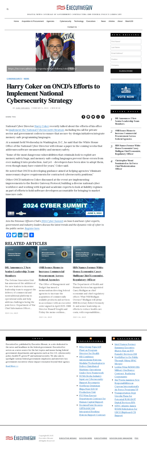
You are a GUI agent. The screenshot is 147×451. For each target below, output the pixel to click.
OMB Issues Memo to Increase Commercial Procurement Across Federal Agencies (126, 135)
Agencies (50, 21)
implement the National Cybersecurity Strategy (36, 130)
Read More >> (12, 366)
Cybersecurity (65, 21)
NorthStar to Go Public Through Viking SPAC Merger (126, 360)
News (103, 21)
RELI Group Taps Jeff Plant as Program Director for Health (90, 350)
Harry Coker (41, 126)
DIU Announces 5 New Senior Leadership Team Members (19, 271)
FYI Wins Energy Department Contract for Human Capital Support (92, 398)
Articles (112, 21)
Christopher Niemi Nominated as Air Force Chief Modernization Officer (126, 165)
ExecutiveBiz (91, 341)
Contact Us (72, 27)
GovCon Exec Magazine (120, 438)
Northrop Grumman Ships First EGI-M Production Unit (89, 389)
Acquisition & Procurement (33, 21)
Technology (79, 21)
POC (137, 438)
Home (16, 21)
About (120, 21)
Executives (90, 21)
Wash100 (129, 21)
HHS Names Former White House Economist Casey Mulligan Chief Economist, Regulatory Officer (128, 150)
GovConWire (128, 338)
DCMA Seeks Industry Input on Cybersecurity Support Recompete (91, 379)
